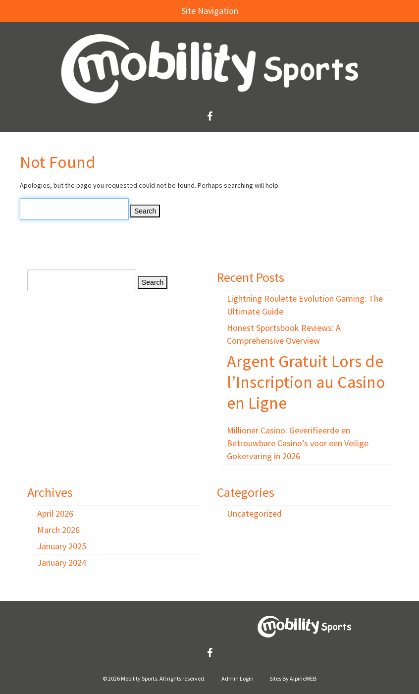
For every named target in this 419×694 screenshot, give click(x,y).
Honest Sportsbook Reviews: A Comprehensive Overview (284, 334)
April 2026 (55, 513)
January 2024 (61, 562)
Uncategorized (254, 513)
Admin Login (237, 678)
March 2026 (58, 529)
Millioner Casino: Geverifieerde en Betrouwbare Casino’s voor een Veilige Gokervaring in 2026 (297, 443)
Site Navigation (124, 10)
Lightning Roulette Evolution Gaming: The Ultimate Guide (305, 305)
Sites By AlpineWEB (292, 678)
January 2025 (61, 546)
